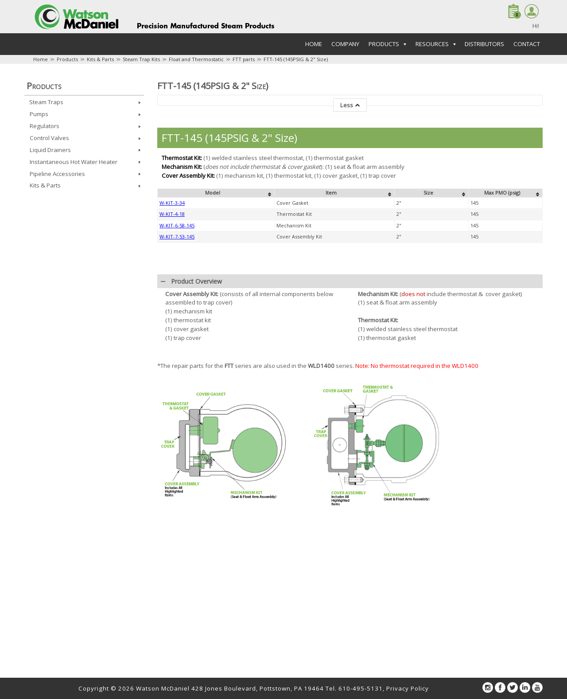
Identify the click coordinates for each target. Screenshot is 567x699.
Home (313, 44)
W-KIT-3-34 (172, 202)
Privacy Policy (407, 688)
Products (67, 59)
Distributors (484, 44)
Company (345, 44)
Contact (526, 44)
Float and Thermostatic (196, 59)
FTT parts (244, 59)
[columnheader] (216, 193)
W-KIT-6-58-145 (176, 225)
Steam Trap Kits (141, 59)
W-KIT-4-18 (172, 214)
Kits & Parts (100, 59)
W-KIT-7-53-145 (176, 236)
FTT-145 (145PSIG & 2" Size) (296, 59)
